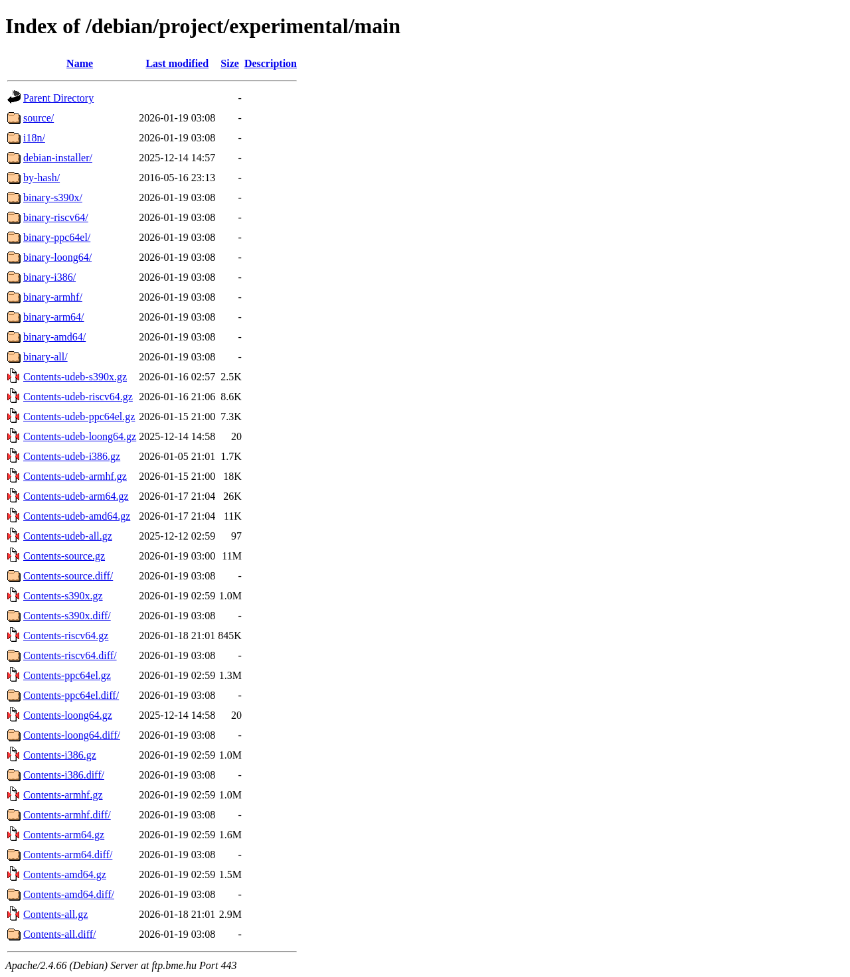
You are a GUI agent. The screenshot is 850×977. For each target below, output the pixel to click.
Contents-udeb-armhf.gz (75, 476)
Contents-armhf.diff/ (67, 814)
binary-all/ (45, 356)
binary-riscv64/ (55, 217)
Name (79, 63)
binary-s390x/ (52, 197)
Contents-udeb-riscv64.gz (78, 396)
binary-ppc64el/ (56, 237)
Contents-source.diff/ (68, 575)
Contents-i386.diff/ (63, 775)
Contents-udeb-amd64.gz (76, 516)
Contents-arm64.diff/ (67, 854)
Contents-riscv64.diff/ (70, 655)
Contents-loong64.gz (67, 715)
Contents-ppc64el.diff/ (71, 695)
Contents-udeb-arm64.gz (76, 496)
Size (229, 63)
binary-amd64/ (54, 336)
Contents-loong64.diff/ (71, 735)
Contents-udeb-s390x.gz (75, 376)
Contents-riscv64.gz (65, 635)
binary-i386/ (49, 277)
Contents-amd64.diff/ (68, 894)
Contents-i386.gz (59, 755)
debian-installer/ (57, 157)
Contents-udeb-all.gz (67, 536)
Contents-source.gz (64, 556)
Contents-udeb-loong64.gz (79, 436)
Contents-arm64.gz (63, 834)
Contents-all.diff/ (59, 934)
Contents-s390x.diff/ (67, 615)
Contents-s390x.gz (63, 595)
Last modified (177, 63)
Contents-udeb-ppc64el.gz (79, 416)
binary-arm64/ (53, 317)
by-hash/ (41, 177)
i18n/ (34, 137)
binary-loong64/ (57, 257)
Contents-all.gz (55, 914)
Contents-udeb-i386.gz (71, 456)
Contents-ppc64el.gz (67, 675)
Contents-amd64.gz (64, 874)
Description (270, 63)
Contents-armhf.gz (63, 794)
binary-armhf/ (52, 297)
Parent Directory (58, 98)
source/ (38, 117)
